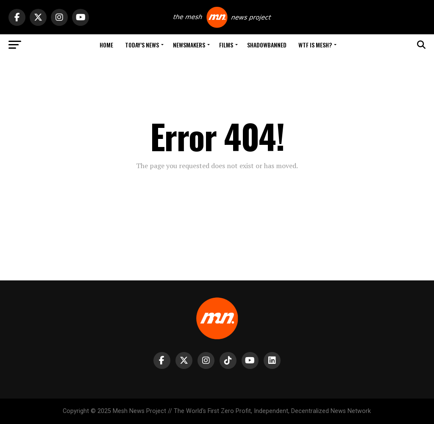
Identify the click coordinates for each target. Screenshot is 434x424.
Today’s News (142, 44)
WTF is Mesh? (315, 44)
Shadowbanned (267, 44)
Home (106, 44)
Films (226, 44)
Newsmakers (189, 44)
